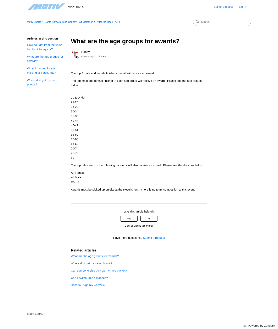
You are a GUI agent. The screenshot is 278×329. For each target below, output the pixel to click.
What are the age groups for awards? (45, 59)
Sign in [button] (243, 6)
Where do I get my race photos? (42, 82)
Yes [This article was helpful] (129, 218)
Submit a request (224, 6)
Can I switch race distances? (89, 277)
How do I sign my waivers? (88, 285)
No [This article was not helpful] (148, 218)
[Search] (222, 22)
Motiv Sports (34, 21)
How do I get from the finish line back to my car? (44, 47)
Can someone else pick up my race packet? (99, 270)
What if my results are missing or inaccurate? (41, 70)
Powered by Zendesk (261, 325)
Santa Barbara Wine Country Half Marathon (69, 21)
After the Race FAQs (108, 21)
